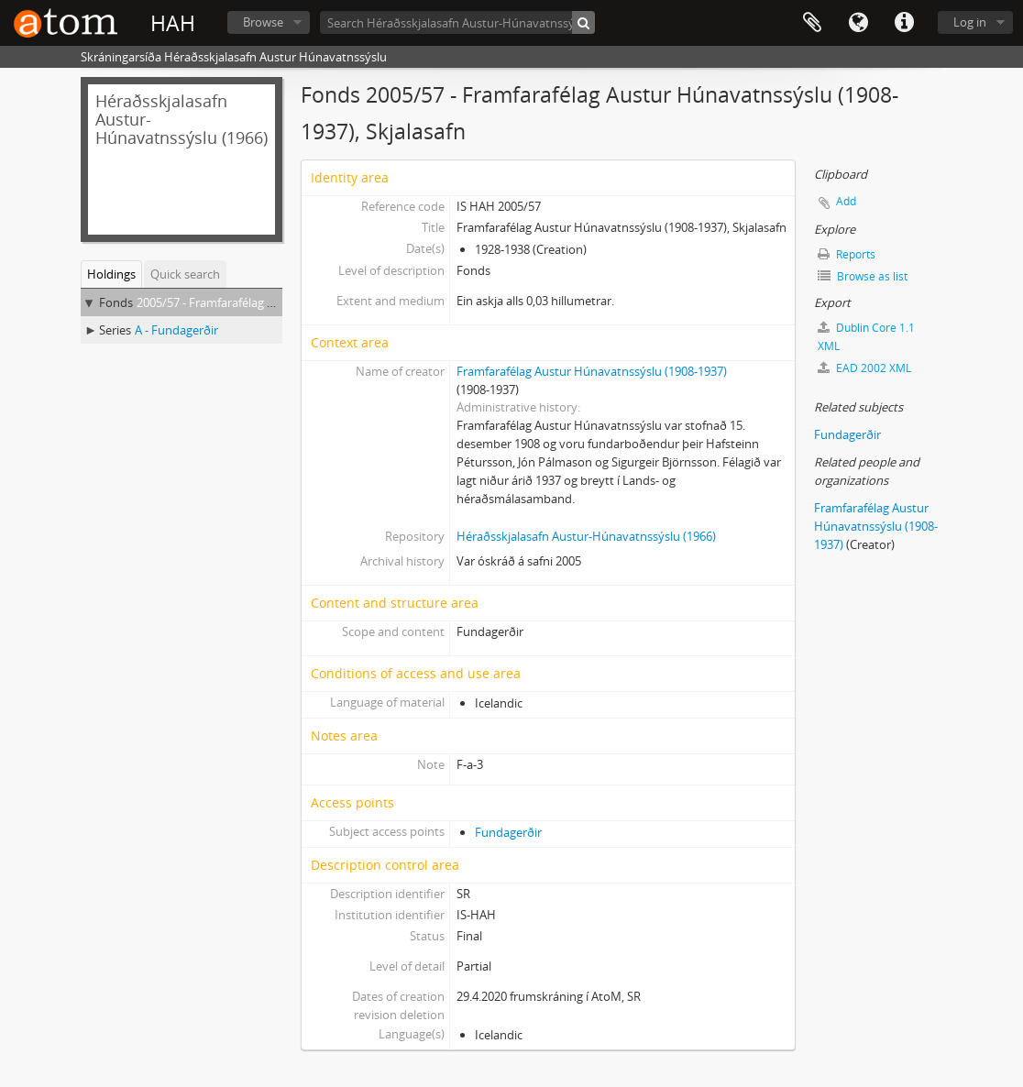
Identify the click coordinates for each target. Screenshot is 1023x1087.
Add (846, 201)
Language (858, 23)
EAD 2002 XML (864, 368)
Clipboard (812, 23)
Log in (969, 22)
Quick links (904, 23)
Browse (263, 22)
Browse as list (863, 276)
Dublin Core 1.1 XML (866, 337)
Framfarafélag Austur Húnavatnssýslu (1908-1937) (591, 371)
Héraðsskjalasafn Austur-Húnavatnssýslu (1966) (586, 536)
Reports (846, 254)
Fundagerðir (508, 832)
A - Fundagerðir (176, 330)
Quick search (185, 274)
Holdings (111, 274)
